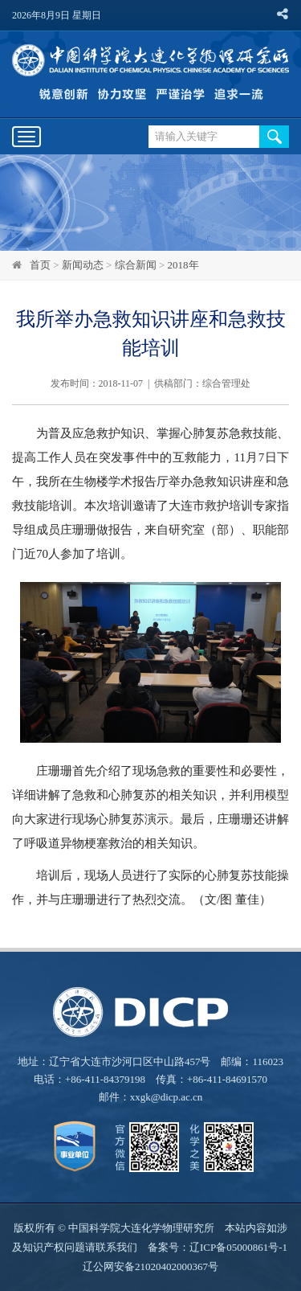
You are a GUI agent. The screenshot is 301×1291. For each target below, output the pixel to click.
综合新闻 (136, 265)
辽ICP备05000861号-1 (238, 1247)
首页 (40, 265)
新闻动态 (83, 265)
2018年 (183, 265)
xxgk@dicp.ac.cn (166, 1097)
